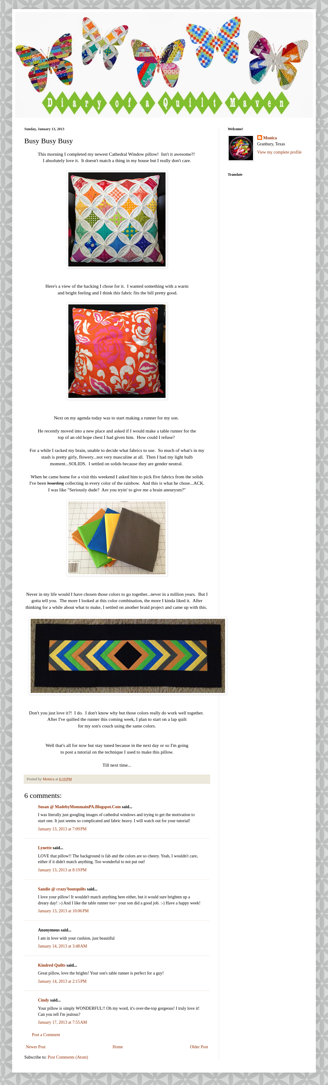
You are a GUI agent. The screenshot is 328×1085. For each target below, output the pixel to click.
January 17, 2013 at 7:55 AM (62, 1022)
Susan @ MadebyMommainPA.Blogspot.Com (79, 807)
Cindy (43, 1000)
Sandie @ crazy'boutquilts (62, 889)
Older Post (199, 1047)
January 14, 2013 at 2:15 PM (62, 981)
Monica (270, 138)
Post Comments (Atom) (68, 1057)
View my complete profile (279, 152)
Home (118, 1047)
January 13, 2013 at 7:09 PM (62, 829)
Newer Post (36, 1047)
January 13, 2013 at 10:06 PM (63, 911)
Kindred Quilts (51, 965)
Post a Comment (46, 1034)
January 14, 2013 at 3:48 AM (62, 946)
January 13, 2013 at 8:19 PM (62, 870)
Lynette (45, 848)
